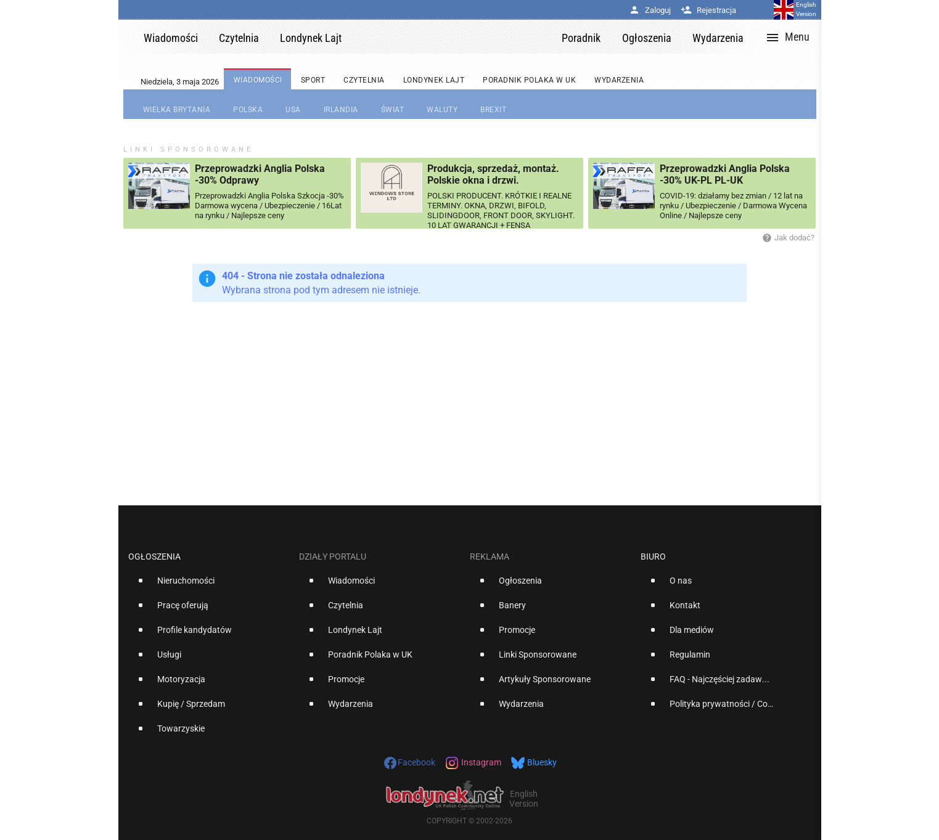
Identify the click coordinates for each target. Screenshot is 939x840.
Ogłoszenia (154, 556)
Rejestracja (708, 10)
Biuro (653, 556)
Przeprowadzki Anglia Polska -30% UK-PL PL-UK (725, 174)
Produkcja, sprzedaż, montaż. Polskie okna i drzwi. (493, 174)
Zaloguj (650, 10)
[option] (208, 585)
